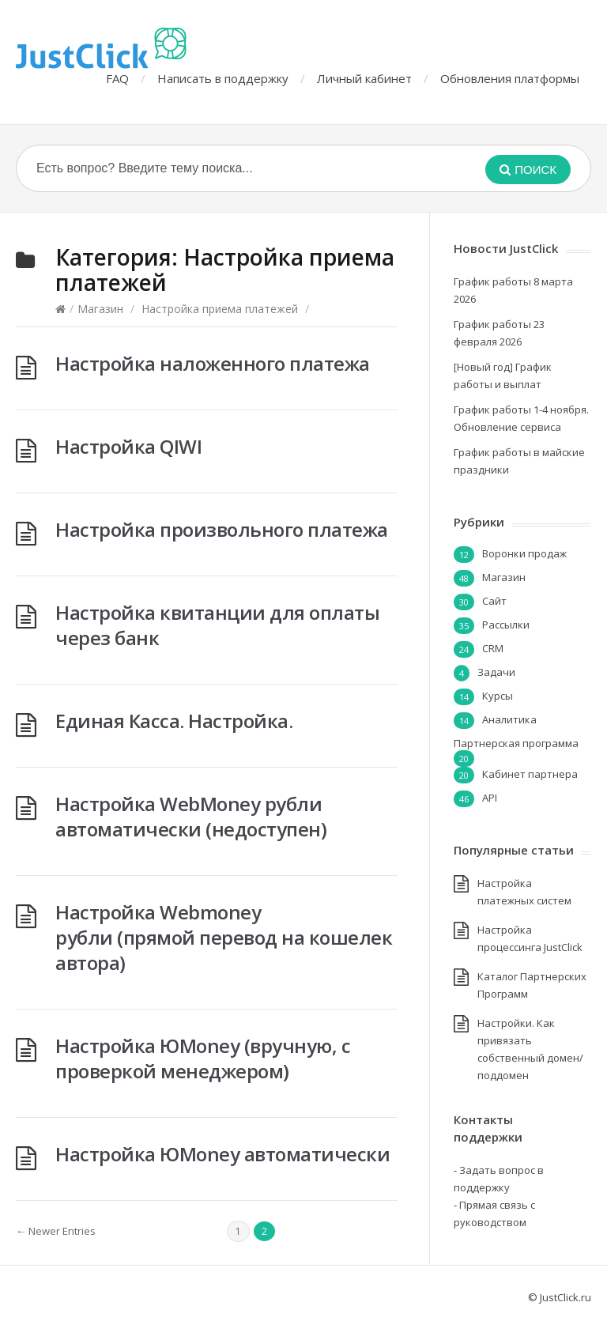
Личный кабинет (364, 78)
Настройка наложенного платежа (212, 363)
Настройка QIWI (128, 446)
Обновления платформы (509, 78)
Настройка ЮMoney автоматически (222, 1154)
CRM (492, 648)
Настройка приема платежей (219, 308)
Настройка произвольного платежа (221, 529)
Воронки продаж (524, 553)
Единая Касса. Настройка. (173, 721)
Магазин (100, 308)
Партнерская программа (516, 743)
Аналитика (509, 719)
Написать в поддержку (222, 78)
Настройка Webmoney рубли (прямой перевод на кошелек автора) (223, 937)
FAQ (117, 78)
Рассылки (506, 624)
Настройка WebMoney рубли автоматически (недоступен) (190, 816)
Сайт (494, 601)
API (489, 798)
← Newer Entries (56, 1231)
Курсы (497, 696)
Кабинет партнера (530, 774)
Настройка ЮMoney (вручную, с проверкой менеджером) (202, 1058)
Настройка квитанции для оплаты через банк (217, 625)
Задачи (496, 672)
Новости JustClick (506, 248)
